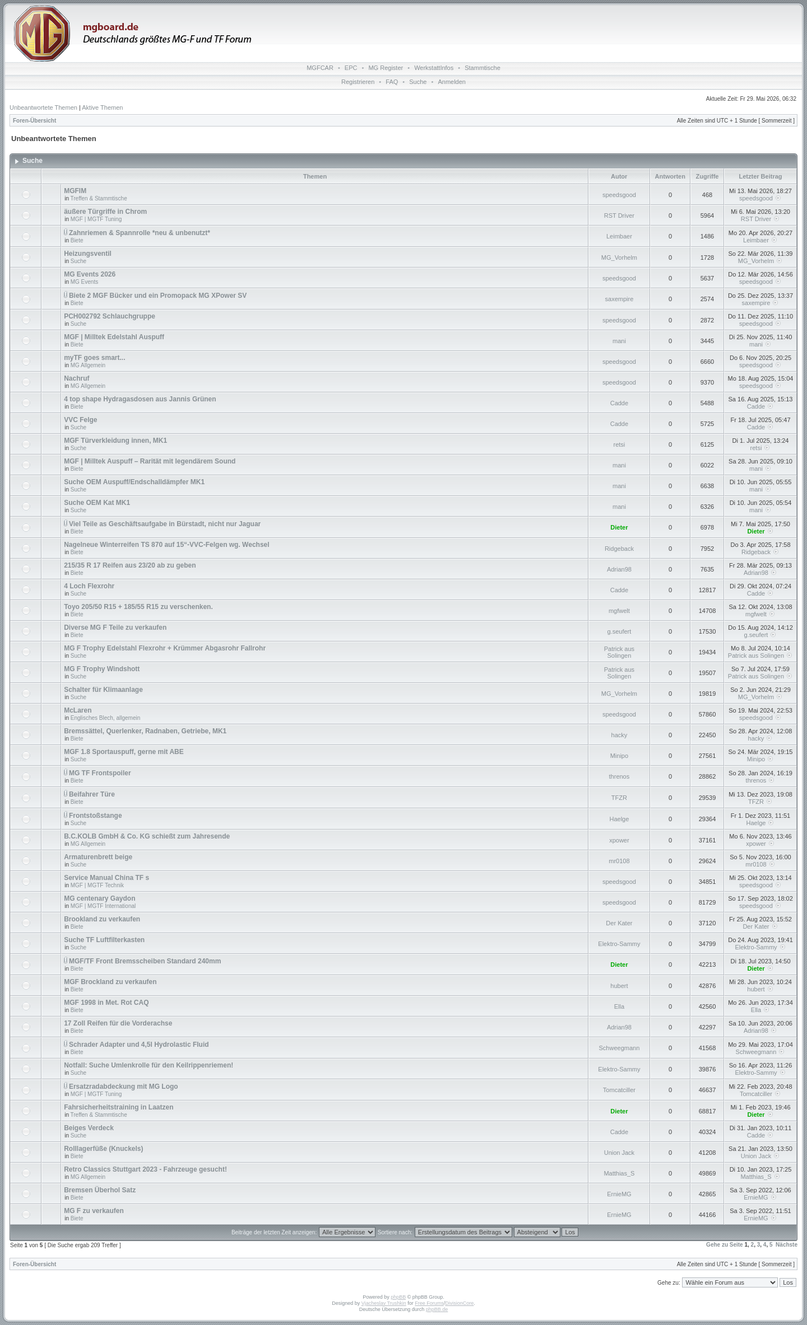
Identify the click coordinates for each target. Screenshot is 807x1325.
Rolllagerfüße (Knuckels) (103, 1149)
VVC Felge (80, 420)
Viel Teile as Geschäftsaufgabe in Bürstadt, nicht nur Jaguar (165, 524)
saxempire (619, 299)
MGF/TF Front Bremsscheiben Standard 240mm (145, 961)
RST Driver (619, 215)
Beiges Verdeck (89, 1128)
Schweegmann (619, 1048)
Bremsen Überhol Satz (100, 1190)
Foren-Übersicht (34, 121)
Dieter (619, 527)
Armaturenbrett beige (98, 857)
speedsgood (619, 194)
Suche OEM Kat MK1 (97, 503)
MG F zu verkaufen (94, 1211)
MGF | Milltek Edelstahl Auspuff (114, 337)
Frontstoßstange (95, 816)
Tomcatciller (619, 1090)
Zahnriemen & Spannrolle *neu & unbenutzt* (139, 233)
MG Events (84, 282)
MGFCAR (320, 67)
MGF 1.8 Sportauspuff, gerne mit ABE (124, 752)
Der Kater (619, 923)
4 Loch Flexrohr (89, 586)
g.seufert (619, 631)
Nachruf (76, 378)
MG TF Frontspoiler (100, 773)
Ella (619, 1006)
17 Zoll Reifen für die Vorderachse (118, 1023)
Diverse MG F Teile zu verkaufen (115, 627)
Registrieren (357, 81)
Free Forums (429, 1303)
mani (619, 341)
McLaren (77, 710)
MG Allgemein (88, 365)
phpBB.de (437, 1309)
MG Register (385, 67)
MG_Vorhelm (619, 257)
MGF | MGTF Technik (97, 885)
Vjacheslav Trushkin (383, 1303)
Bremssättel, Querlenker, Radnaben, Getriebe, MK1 (145, 731)
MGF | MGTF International (103, 906)
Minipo (619, 755)
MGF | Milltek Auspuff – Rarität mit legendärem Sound (149, 461)
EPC (351, 67)
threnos (619, 776)
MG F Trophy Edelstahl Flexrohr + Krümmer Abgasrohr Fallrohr (165, 648)
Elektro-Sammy (619, 943)
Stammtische (482, 67)
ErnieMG (619, 1194)
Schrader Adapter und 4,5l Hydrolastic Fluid (139, 1044)
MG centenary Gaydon (99, 898)
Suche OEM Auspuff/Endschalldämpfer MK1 (134, 482)
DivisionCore (459, 1303)
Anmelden (452, 81)
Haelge (619, 819)
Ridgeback (619, 548)
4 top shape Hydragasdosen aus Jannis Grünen (140, 399)
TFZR (619, 797)
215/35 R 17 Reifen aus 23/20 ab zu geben (130, 565)
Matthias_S (619, 1173)
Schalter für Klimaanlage (103, 690)
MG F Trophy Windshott (102, 669)
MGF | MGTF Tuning (96, 219)
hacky (619, 735)
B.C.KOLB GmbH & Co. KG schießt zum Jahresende (147, 836)
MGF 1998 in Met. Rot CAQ (106, 1002)
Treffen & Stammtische (99, 198)
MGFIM (75, 191)
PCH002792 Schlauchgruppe (109, 316)
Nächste (786, 1245)
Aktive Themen (102, 107)
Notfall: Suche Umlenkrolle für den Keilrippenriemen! (148, 1065)
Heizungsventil (88, 253)
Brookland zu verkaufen (102, 919)
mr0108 (619, 861)
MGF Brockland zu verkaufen (110, 982)
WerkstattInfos (433, 67)
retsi (619, 444)
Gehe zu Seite (724, 1245)
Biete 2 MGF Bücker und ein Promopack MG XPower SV (158, 295)
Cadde (619, 403)
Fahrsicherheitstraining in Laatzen (118, 1107)
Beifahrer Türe (92, 794)
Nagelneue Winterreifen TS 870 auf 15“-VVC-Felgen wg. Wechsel (166, 545)
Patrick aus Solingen (619, 652)
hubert (619, 985)
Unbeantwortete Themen (43, 107)
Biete (77, 240)
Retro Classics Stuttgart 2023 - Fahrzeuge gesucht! (145, 1169)
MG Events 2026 (89, 274)
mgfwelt (619, 610)
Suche (417, 81)
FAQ (392, 81)
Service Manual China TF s (106, 878)
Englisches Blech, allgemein (106, 718)
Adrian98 (619, 569)
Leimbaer (619, 236)
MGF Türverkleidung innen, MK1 (115, 440)
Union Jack (619, 1152)
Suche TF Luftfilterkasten (104, 940)
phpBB (398, 1297)
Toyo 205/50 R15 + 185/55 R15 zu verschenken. (138, 607)
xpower (619, 840)
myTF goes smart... (94, 358)
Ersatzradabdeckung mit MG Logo (123, 1086)
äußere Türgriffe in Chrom (105, 212)
